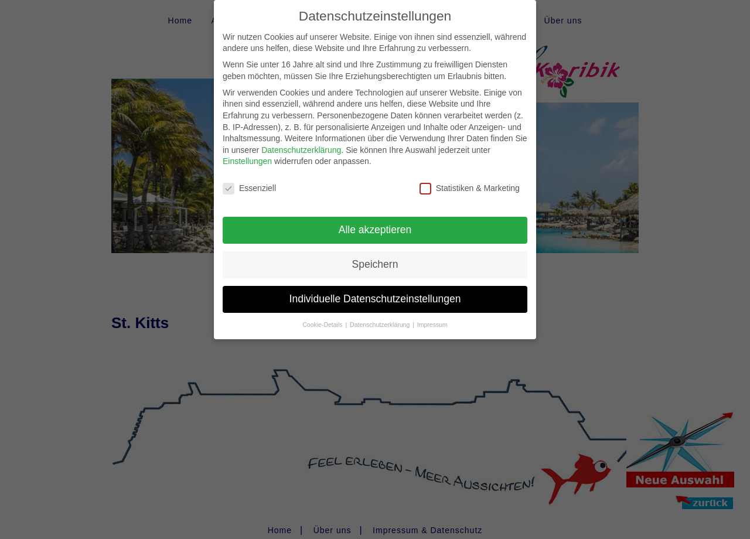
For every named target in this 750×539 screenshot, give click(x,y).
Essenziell (249, 179)
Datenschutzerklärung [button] (380, 314)
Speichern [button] (375, 254)
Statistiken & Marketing (470, 179)
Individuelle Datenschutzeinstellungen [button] (375, 289)
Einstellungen (247, 151)
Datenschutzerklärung (301, 140)
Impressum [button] (432, 314)
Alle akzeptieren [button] (375, 220)
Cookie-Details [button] (323, 314)
